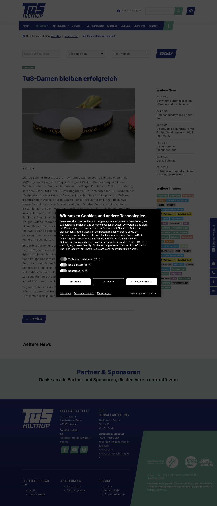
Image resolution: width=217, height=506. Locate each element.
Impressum (65, 293)
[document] (108, 234)
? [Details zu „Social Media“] (90, 264)
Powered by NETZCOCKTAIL (143, 293)
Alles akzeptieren (141, 281)
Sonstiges (74, 270)
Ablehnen (75, 281)
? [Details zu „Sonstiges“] (86, 270)
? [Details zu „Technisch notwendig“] (100, 259)
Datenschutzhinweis (84, 293)
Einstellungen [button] (104, 293)
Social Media (75, 264)
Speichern (108, 281)
